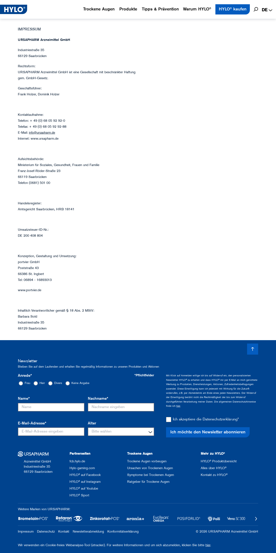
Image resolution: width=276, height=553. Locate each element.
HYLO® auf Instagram (85, 482)
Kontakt (63, 531)
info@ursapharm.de (42, 132)
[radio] (24, 383)
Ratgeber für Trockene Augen (148, 482)
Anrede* (25, 376)
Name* (24, 399)
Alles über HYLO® (213, 468)
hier (178, 406)
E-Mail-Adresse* (32, 423)
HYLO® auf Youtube (84, 488)
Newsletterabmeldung (88, 531)
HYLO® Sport (79, 495)
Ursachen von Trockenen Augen (150, 468)
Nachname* (98, 399)
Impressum (26, 531)
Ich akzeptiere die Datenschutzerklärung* (206, 419)
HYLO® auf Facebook (85, 475)
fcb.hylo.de (77, 461)
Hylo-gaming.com (82, 468)
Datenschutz (46, 531)
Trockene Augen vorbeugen (146, 461)
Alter (92, 423)
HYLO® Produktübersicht (219, 461)
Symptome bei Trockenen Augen (150, 475)
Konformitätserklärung (123, 531)
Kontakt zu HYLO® (214, 475)
